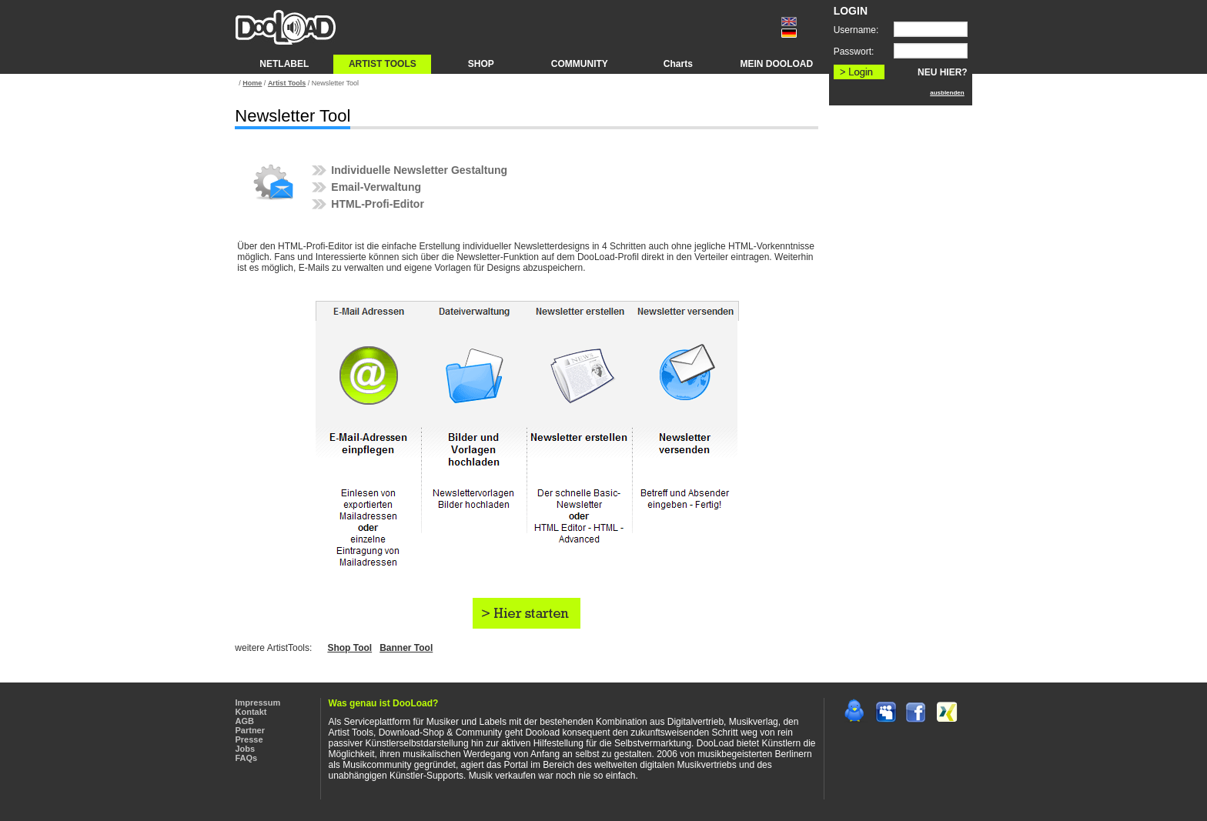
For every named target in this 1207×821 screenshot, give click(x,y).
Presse (249, 739)
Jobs (246, 748)
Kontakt (251, 711)
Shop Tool (349, 647)
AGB (245, 721)
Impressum (258, 702)
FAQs (247, 758)
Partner (251, 730)
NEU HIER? (943, 72)
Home (252, 83)
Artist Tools (287, 83)
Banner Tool (406, 647)
